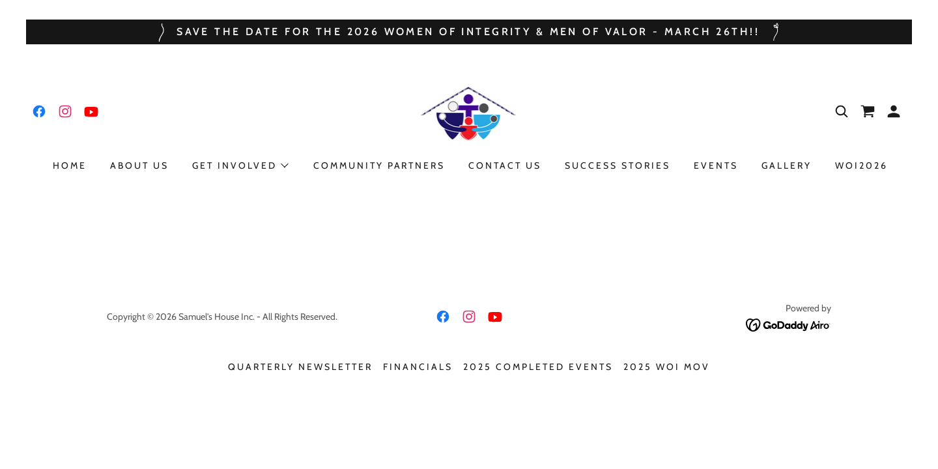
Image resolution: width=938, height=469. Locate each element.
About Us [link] (139, 165)
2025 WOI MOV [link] (666, 367)
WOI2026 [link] (861, 165)
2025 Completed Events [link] (538, 367)
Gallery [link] (786, 165)
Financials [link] (418, 367)
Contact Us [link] (504, 165)
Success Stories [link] (617, 165)
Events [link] (716, 165)
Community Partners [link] (379, 165)
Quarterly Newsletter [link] (300, 367)
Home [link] (70, 165)
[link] (39, 111)
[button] (894, 111)
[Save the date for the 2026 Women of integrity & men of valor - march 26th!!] (469, 32)
